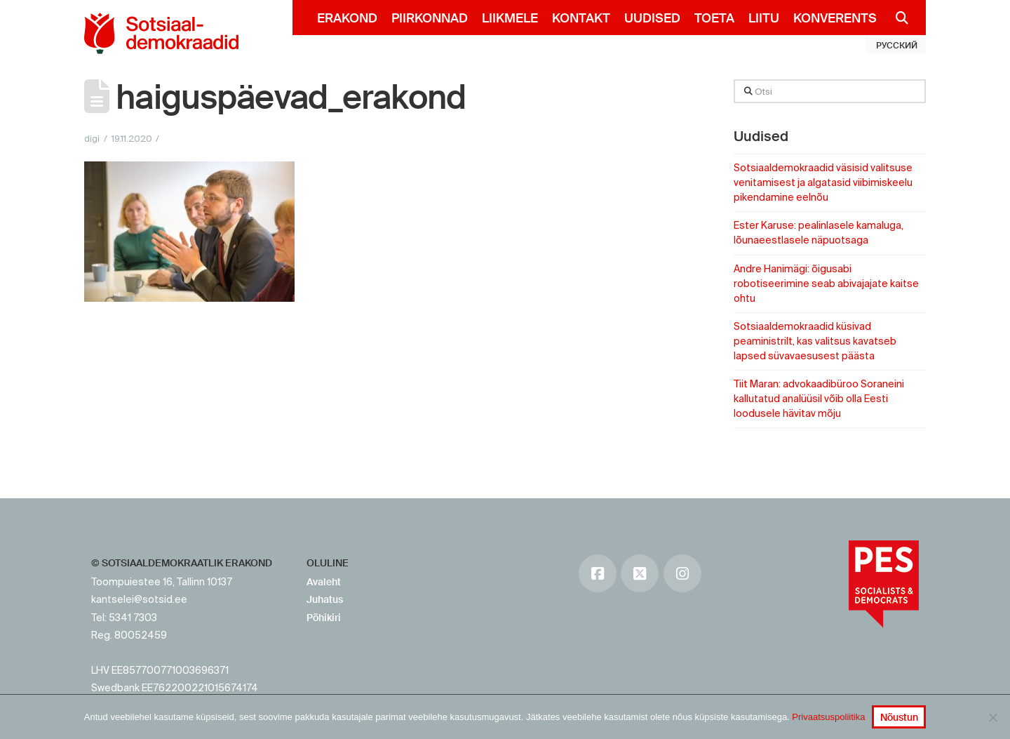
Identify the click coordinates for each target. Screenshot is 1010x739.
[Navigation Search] (896, 17)
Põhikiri (324, 617)
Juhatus (325, 599)
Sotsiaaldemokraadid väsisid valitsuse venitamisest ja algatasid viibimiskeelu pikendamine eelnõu (823, 182)
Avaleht (324, 581)
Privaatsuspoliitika (828, 717)
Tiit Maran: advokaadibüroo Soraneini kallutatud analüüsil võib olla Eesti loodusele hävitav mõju (819, 398)
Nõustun (899, 717)
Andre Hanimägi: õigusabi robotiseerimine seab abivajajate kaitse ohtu (826, 283)
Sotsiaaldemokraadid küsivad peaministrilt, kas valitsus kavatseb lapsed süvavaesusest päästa (815, 341)
